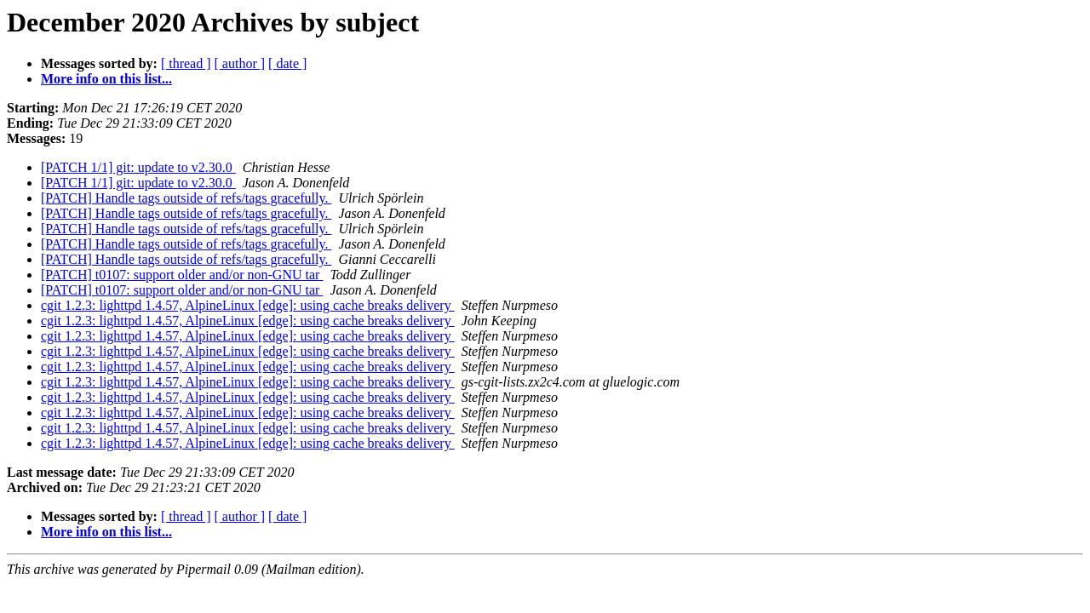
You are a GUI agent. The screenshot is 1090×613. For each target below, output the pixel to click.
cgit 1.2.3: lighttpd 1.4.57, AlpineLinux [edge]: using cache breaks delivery (248, 305)
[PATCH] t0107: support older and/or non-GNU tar (182, 274)
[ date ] (287, 63)
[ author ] (240, 63)
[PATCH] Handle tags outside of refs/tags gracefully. (186, 198)
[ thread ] (186, 63)
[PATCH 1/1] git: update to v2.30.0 (138, 167)
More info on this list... (106, 79)
